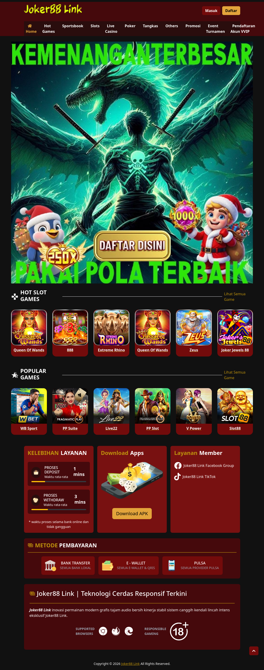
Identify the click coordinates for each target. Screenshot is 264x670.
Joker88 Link (130, 663)
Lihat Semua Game (235, 296)
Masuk (211, 10)
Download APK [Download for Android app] (132, 513)
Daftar (231, 10)
